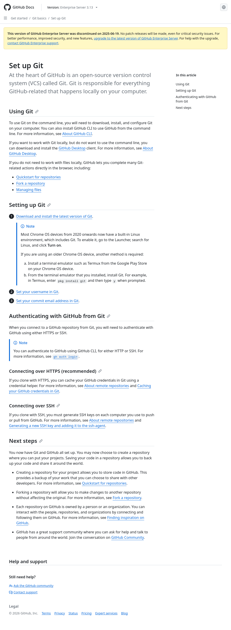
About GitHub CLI (77, 133)
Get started (19, 18)
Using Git (24, 111)
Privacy (59, 613)
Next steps (26, 440)
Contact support (23, 592)
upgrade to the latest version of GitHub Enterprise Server (136, 38)
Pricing (86, 613)
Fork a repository (30, 183)
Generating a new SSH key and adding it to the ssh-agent (57, 425)
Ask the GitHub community (31, 585)
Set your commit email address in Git (47, 300)
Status (73, 613)
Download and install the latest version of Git (54, 216)
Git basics (39, 18)
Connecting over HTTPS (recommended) (55, 371)
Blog (124, 613)
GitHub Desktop (72, 148)
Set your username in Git (37, 291)
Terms (46, 613)
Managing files (28, 189)
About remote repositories (106, 385)
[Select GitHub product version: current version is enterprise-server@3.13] (72, 7)
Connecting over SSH (34, 406)
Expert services (106, 613)
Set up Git (58, 18)
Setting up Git (30, 204)
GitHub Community (127, 537)
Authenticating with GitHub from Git (59, 316)
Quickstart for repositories (38, 177)
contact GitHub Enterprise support (32, 43)
